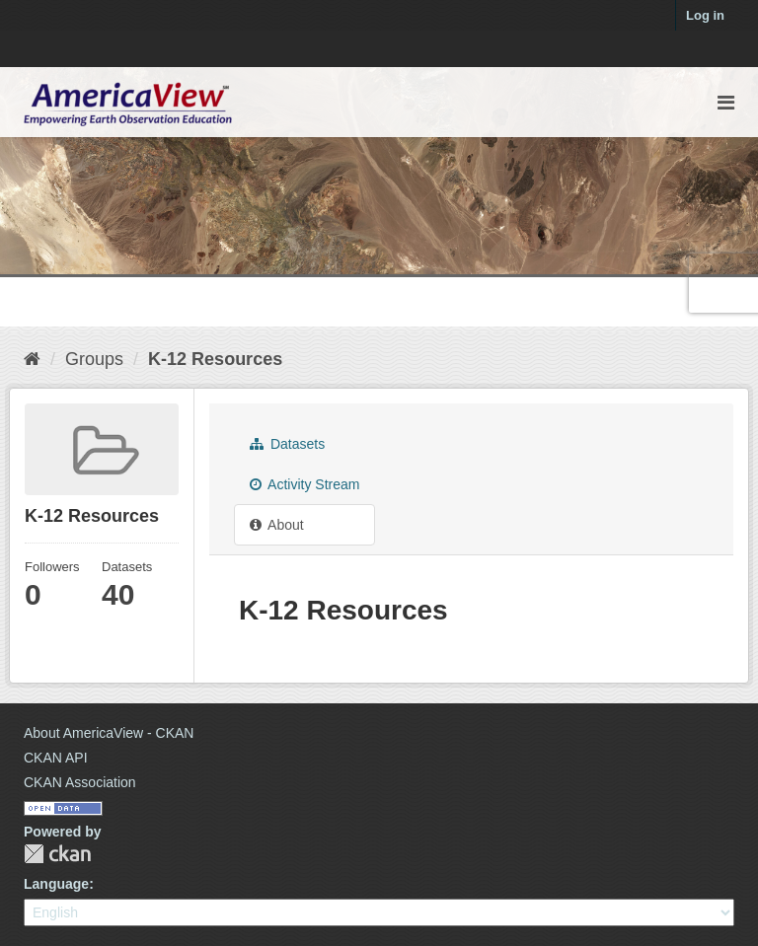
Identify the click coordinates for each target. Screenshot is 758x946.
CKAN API (56, 757)
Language (56, 884)
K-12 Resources (215, 359)
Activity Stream (304, 484)
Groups (94, 359)
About (277, 525)
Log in (705, 15)
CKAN (57, 853)
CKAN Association (80, 782)
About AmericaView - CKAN (108, 733)
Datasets (287, 444)
